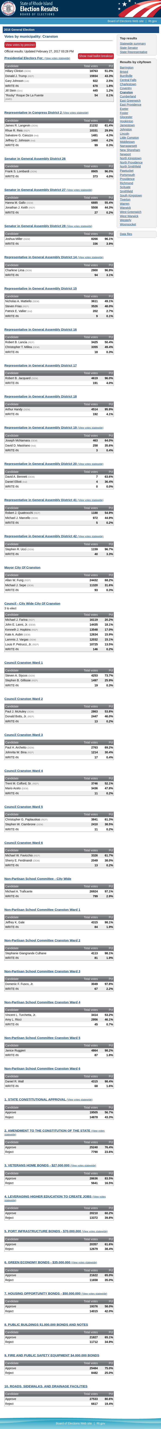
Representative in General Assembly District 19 (53, 427)
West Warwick (129, 216)
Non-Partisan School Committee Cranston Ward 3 (42, 971)
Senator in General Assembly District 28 (48, 226)
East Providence (130, 104)
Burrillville (126, 75)
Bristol (124, 71)
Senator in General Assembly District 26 (35, 158)
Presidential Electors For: (37, 58)
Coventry (126, 88)
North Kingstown (131, 158)
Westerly (125, 220)
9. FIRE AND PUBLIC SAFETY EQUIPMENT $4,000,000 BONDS (51, 1355)
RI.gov (152, 21)
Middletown (127, 142)
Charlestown (128, 84)
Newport (125, 154)
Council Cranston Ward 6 (23, 842)
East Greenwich (130, 100)
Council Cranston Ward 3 (23, 734)
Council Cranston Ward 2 (23, 699)
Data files (126, 234)
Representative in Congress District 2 (46, 112)
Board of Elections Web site (126, 21)
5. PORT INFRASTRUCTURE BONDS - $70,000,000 (56, 1231)
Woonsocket (128, 224)
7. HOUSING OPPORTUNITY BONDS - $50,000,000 (55, 1293)
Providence (127, 179)
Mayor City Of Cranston (22, 567)
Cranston (126, 92)
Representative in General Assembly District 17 (40, 365)
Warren (124, 203)
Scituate (125, 187)
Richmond (126, 183)
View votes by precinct (20, 45)
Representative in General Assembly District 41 (53, 500)
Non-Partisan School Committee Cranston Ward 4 (42, 1002)
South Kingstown (131, 195)
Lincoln (124, 133)
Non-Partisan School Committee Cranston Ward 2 (42, 940)
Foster (124, 113)
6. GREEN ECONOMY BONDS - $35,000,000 (50, 1262)
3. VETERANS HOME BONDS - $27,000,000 (50, 1165)
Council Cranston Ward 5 (23, 806)
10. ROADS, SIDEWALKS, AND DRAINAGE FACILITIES (45, 1386)
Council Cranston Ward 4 (23, 770)
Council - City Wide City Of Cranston (32, 603)
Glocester (126, 117)
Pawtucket (127, 170)
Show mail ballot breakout (96, 56)
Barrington (127, 67)
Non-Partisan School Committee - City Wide (37, 878)
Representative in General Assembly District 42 (53, 536)
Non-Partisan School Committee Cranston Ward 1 (42, 909)
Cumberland (128, 96)
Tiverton (125, 199)
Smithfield (126, 191)
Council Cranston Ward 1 (23, 662)
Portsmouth (127, 175)
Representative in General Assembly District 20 (53, 463)
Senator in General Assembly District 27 (48, 189)
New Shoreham (130, 150)
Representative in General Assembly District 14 (53, 257)
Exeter (124, 108)
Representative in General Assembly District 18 (40, 396)
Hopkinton (126, 121)
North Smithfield (130, 166)
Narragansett (128, 146)
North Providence (131, 162)
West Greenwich (130, 212)
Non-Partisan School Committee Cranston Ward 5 (42, 1038)
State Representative (133, 52)
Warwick (125, 207)
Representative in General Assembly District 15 (40, 288)
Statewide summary (133, 43)
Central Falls (128, 80)
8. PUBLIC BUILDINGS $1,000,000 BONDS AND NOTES (46, 1324)
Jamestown (127, 125)
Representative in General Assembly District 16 (40, 329)
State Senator (129, 47)
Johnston (126, 129)
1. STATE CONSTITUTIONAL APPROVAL (48, 1099)
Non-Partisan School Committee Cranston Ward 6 (42, 1068)
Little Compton (129, 137)
